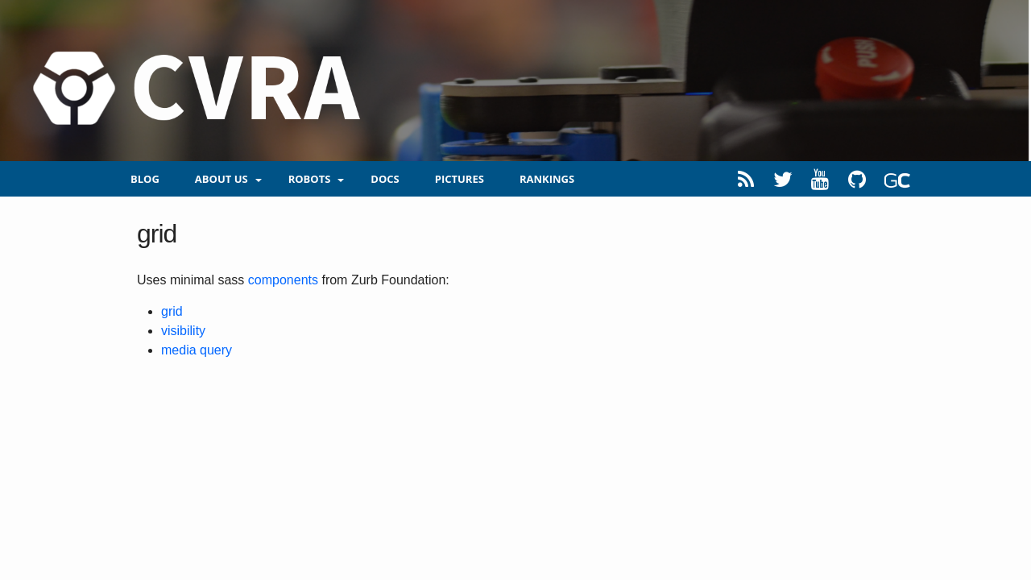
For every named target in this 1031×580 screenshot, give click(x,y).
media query (196, 350)
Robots (309, 179)
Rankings (547, 179)
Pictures (459, 179)
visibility (183, 331)
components (283, 280)
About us (221, 179)
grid (172, 311)
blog (144, 179)
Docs (385, 179)
